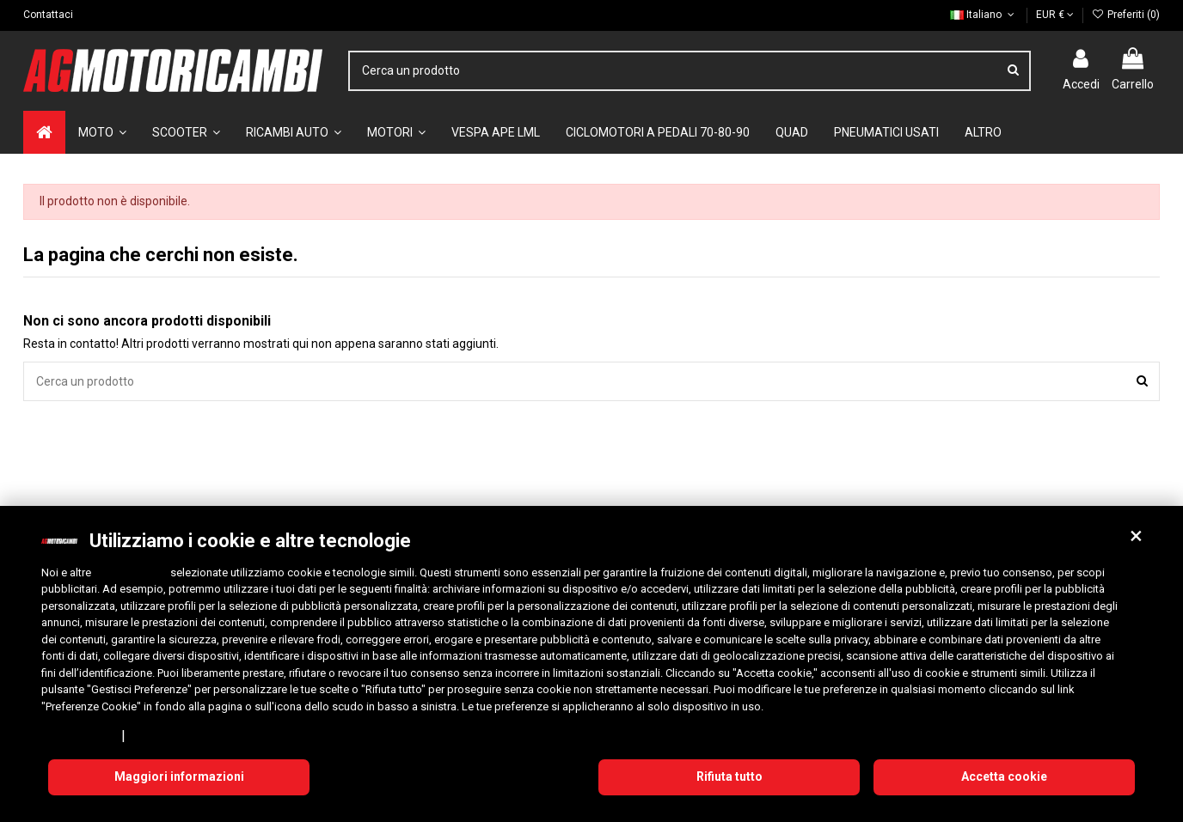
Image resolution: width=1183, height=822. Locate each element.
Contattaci (48, 15)
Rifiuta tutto (729, 776)
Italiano (983, 15)
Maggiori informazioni (179, 776)
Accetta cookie (1004, 776)
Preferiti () (1126, 15)
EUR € (1055, 15)
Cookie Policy (167, 735)
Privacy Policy (78, 735)
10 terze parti (131, 572)
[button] (1136, 536)
